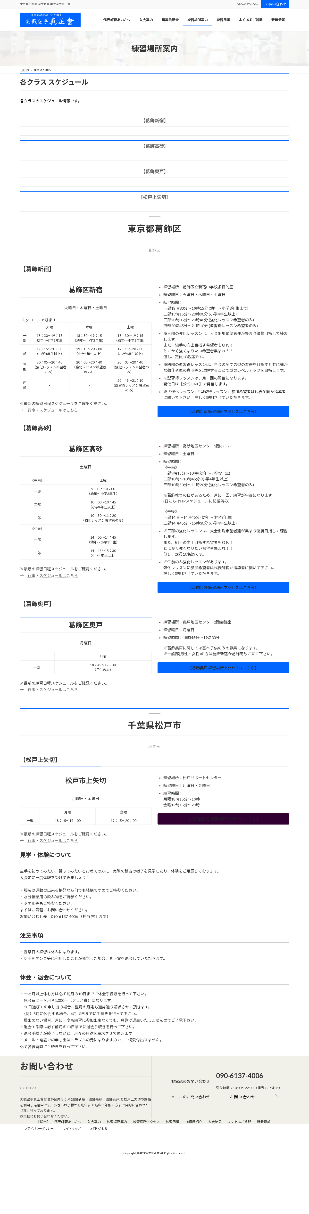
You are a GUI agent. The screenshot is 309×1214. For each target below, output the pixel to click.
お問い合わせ (276, 4)
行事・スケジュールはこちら (53, 410)
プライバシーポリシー (39, 1128)
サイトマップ (72, 1128)
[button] (223, 411)
